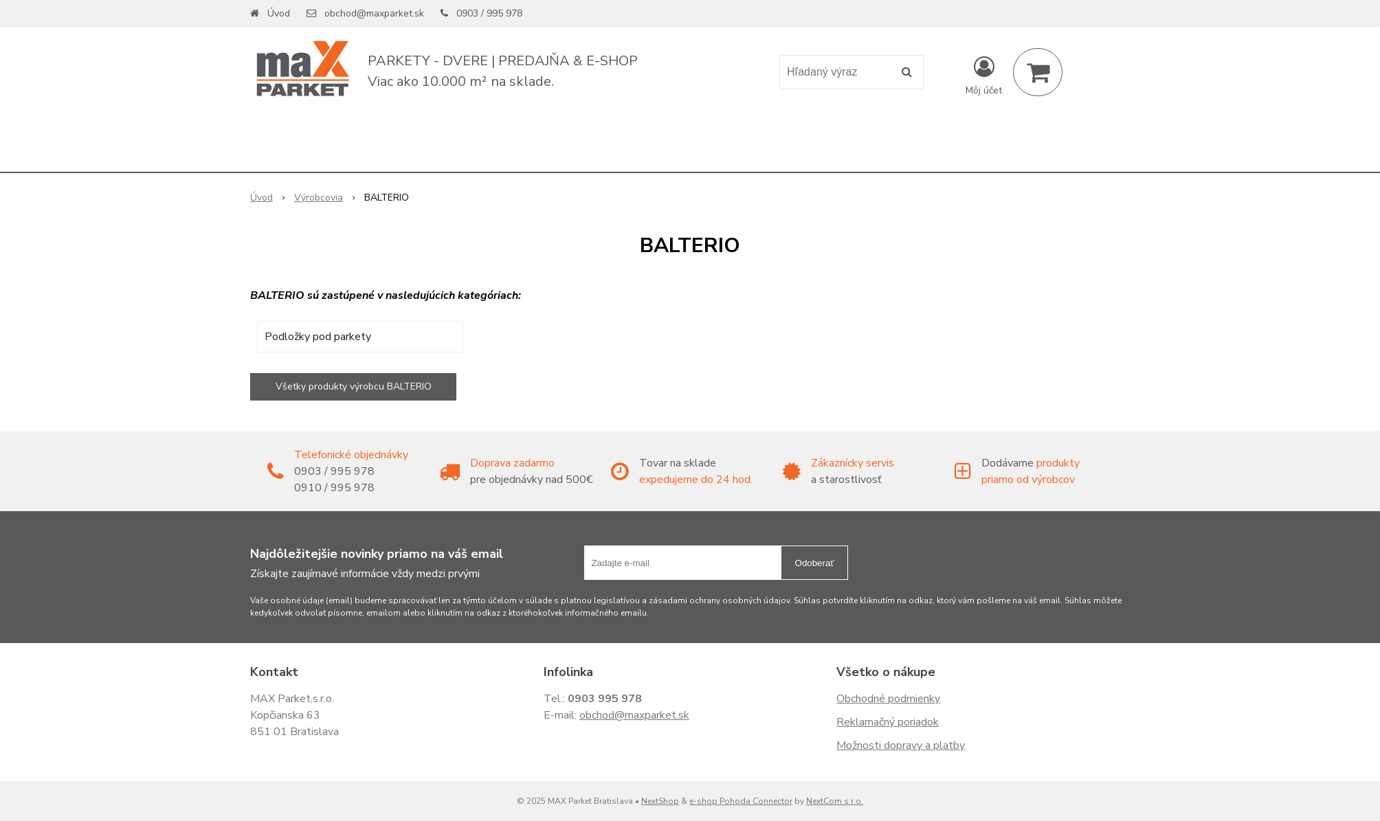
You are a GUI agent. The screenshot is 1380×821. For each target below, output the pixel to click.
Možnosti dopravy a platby (900, 745)
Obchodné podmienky (888, 698)
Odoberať (814, 563)
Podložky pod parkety (318, 336)
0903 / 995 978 (489, 13)
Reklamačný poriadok (887, 722)
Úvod (278, 13)
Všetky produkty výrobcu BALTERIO (354, 386)
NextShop (660, 801)
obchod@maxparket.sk (374, 13)
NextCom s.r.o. (834, 801)
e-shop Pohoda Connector (740, 801)
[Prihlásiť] (984, 75)
